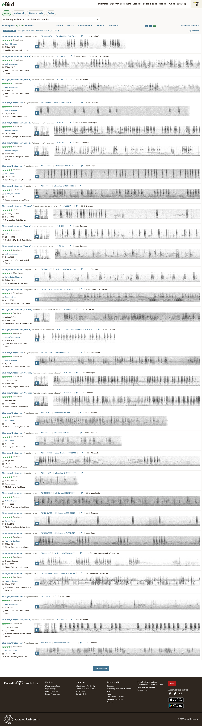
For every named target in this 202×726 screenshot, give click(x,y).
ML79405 (60, 246)
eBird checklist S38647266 (64, 433)
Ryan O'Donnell (11, 44)
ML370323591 (46, 353)
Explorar (114, 4)
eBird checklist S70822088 (65, 453)
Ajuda (172, 4)
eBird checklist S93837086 (65, 166)
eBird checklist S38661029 (64, 413)
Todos (51, 13)
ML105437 (61, 620)
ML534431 (61, 79)
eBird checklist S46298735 (65, 289)
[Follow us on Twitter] (174, 693)
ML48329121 (46, 553)
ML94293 (60, 226)
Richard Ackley (11, 651)
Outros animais (36, 13)
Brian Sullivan (10, 297)
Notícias (163, 4)
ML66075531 (46, 433)
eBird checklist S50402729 (65, 513)
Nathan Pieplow (11, 501)
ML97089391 (46, 643)
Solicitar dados (81, 694)
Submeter (103, 4)
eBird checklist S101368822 (65, 103)
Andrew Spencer (11, 581)
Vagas (109, 694)
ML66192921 (46, 413)
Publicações (80, 691)
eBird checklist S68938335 (65, 473)
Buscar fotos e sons (52, 694)
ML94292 (60, 123)
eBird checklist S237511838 (82, 329)
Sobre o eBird (150, 4)
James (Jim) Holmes (12, 194)
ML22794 (67, 309)
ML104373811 (46, 289)
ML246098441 (46, 453)
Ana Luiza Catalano (12, 541)
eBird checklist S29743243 (64, 573)
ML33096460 (46, 573)
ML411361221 (46, 103)
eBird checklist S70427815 (65, 36)
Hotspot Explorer (51, 691)
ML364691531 (46, 166)
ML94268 (60, 143)
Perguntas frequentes (115, 699)
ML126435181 (46, 513)
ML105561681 (46, 533)
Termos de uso (143, 690)
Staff (108, 691)
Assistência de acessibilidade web (150, 685)
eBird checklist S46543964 (65, 269)
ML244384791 (46, 36)
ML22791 (67, 393)
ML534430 (61, 56)
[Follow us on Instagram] (180, 693)
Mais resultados (101, 669)
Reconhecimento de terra (147, 682)
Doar (172, 683)
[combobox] (51, 19)
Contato (110, 702)
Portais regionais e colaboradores (119, 689)
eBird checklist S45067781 (64, 643)
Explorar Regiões (51, 689)
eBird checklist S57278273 (65, 493)
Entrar (179, 4)
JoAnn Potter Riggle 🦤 (14, 277)
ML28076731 (46, 186)
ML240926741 (46, 473)
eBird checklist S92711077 (65, 353)
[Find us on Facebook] (169, 693)
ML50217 (67, 206)
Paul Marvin (9, 174)
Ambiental (19, 13)
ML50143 (67, 373)
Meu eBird (125, 4)
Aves (6, 13)
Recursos (110, 686)
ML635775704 (63, 329)
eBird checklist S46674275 (64, 533)
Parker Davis (10, 521)
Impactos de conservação (86, 689)
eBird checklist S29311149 (64, 186)
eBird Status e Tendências (85, 686)
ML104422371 (46, 269)
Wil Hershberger (11, 64)
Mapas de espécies (52, 686)
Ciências (137, 4)
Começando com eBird (115, 697)
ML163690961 (46, 493)
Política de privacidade (146, 687)
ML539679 (45, 596)
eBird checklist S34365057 (64, 553)
